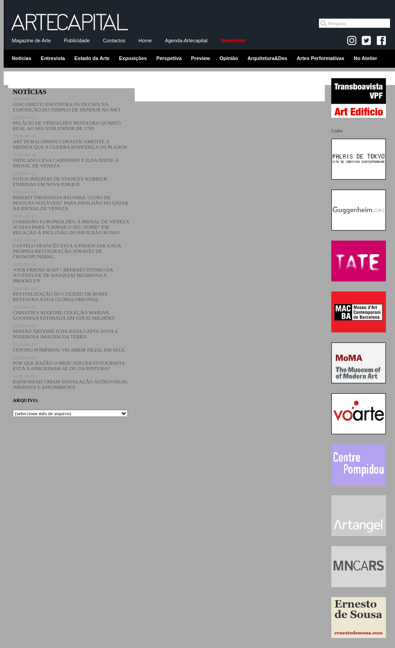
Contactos (114, 40)
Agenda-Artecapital (186, 40)
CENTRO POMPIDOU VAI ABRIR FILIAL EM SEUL (69, 347)
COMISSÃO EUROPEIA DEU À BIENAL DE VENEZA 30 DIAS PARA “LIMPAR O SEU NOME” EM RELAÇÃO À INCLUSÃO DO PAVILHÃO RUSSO (71, 224)
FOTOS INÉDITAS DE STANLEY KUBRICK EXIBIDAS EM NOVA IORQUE (60, 179)
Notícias (21, 58)
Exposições (133, 58)
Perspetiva (169, 58)
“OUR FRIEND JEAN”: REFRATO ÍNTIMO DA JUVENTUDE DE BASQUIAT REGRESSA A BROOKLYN (63, 272)
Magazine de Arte (31, 40)
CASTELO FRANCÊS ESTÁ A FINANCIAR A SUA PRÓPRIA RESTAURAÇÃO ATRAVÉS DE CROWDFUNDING (67, 248)
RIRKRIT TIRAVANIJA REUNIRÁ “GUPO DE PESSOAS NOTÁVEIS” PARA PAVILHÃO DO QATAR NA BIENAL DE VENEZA (70, 200)
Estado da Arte (92, 58)
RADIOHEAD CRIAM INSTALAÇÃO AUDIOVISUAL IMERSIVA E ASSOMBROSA (70, 381)
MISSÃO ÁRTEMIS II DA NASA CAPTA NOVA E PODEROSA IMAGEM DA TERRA (65, 331)
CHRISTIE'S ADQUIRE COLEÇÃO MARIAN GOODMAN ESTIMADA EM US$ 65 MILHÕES (63, 312)
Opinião (228, 58)
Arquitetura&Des (267, 58)
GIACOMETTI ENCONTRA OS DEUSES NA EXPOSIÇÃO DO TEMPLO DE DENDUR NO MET (67, 104)
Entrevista (53, 58)
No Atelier (365, 58)
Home (145, 40)
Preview (200, 58)
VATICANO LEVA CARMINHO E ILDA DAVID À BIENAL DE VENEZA (66, 160)
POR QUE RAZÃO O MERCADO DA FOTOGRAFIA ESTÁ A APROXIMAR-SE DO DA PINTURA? (69, 363)
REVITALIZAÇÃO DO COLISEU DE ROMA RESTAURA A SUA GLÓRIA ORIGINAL (60, 294)
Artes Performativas (320, 58)
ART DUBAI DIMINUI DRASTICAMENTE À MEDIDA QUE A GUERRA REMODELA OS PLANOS (70, 141)
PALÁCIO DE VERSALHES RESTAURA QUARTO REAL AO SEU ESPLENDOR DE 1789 (67, 123)
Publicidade (77, 40)
